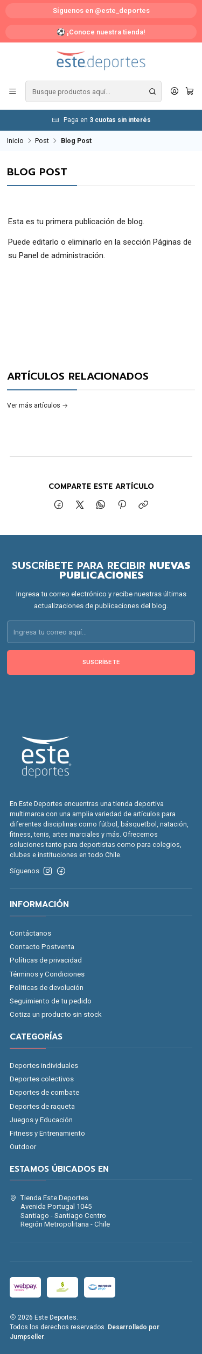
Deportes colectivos (42, 1079)
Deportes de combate (44, 1092)
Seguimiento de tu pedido (51, 1001)
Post (42, 141)
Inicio (15, 141)
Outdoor (23, 1147)
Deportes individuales (44, 1065)
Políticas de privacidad (46, 960)
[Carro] (189, 91)
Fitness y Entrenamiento (47, 1133)
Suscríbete (101, 669)
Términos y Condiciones (47, 974)
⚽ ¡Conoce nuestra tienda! (101, 32)
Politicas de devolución (46, 988)
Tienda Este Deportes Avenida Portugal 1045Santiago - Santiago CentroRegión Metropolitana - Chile (60, 1211)
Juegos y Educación (41, 1120)
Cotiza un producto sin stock (56, 1014)
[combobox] (93, 91)
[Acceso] (175, 91)
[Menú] (12, 91)
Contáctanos (30, 933)
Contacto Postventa (42, 947)
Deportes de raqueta (42, 1106)
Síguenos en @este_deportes (101, 10)
